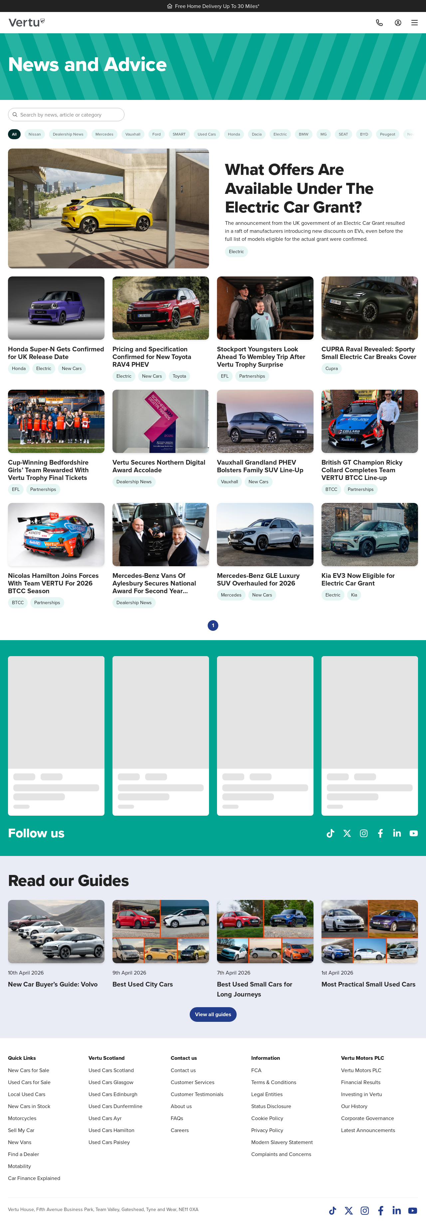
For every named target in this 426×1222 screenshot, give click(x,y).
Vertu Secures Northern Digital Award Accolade (158, 466)
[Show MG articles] (324, 134)
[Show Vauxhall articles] (132, 134)
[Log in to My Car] (398, 22)
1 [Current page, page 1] (213, 625)
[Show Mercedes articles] (104, 134)
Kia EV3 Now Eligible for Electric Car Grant (358, 579)
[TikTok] (332, 1211)
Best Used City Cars (142, 984)
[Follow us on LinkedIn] (397, 832)
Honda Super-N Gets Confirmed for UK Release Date (56, 352)
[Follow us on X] (347, 832)
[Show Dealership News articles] (68, 134)
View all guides (213, 1014)
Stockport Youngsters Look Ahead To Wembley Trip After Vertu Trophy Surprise (261, 356)
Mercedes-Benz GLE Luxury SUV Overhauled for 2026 (258, 579)
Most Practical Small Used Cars (368, 984)
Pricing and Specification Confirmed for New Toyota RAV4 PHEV (151, 356)
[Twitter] (348, 1211)
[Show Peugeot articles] (387, 134)
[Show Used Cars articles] (207, 134)
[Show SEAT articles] (343, 134)
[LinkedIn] (396, 1211)
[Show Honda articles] (234, 134)
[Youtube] (412, 1211)
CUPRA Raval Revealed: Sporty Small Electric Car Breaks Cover (368, 352)
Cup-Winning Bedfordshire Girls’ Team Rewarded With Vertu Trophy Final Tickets (48, 469)
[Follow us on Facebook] (380, 832)
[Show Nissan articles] (35, 134)
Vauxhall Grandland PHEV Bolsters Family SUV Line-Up (260, 466)
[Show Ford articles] (156, 134)
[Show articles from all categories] (14, 134)
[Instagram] (364, 1211)
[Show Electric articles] (280, 134)
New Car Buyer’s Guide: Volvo (53, 984)
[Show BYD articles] (364, 134)
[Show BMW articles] (304, 134)
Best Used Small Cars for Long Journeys (254, 989)
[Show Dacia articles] (257, 134)
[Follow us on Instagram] (363, 832)
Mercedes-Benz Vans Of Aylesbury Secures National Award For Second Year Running (154, 587)
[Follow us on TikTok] (330, 832)
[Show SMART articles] (179, 134)
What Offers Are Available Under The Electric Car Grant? (299, 188)
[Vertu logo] (26, 22)
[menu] (412, 22)
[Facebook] (380, 1211)
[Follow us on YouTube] (413, 832)
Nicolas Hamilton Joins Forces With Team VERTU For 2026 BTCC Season (53, 583)
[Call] (379, 22)
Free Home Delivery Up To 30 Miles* (213, 6)
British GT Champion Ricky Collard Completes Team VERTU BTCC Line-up (361, 469)
